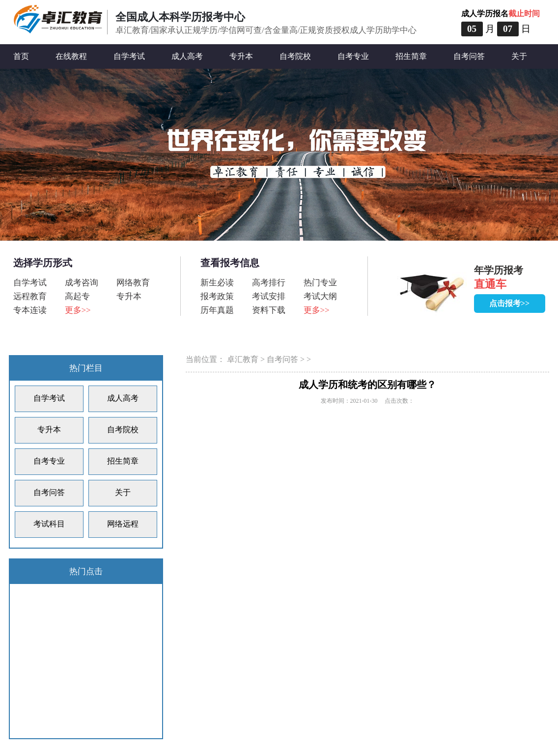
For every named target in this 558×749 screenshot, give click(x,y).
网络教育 (133, 282)
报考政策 (217, 296)
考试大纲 (320, 296)
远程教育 (30, 296)
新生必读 (217, 282)
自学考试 (129, 56)
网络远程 (123, 524)
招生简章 (411, 56)
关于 (519, 56)
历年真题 (217, 310)
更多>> (78, 310)
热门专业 (320, 282)
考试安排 (268, 296)
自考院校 (295, 56)
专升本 (241, 56)
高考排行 (268, 282)
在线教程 (71, 56)
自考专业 (353, 56)
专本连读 (30, 310)
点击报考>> (509, 303)
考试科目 (49, 524)
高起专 (77, 296)
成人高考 (187, 56)
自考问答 (469, 56)
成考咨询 (81, 282)
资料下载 (268, 310)
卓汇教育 (242, 359)
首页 (21, 56)
